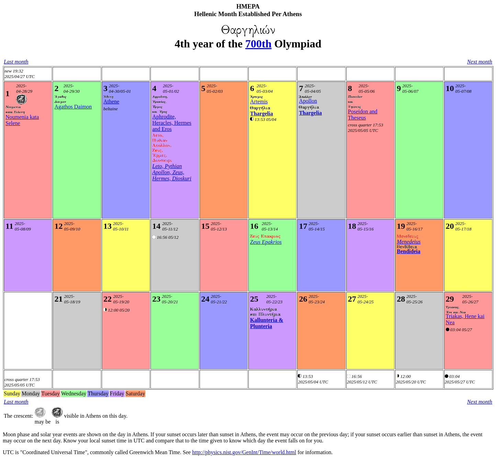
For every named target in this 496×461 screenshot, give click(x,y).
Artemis (259, 101)
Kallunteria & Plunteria (266, 323)
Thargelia (261, 113)
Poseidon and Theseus (362, 115)
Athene (111, 101)
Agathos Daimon (73, 107)
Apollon (308, 101)
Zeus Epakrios (266, 242)
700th (258, 43)
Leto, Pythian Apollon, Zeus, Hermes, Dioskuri (171, 172)
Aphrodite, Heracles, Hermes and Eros (171, 123)
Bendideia (408, 251)
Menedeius (408, 242)
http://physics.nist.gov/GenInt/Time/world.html (244, 452)
